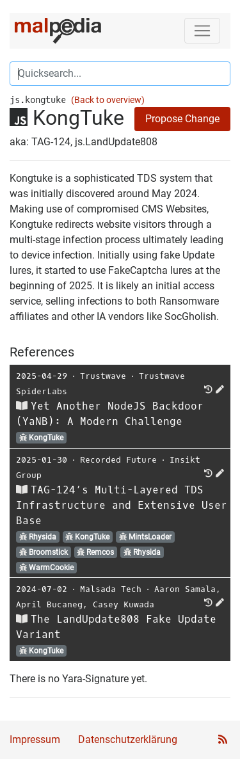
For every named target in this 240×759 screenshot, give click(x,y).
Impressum (35, 739)
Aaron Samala (185, 589)
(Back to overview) (108, 100)
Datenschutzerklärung (127, 739)
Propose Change (182, 119)
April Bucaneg (49, 604)
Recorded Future (118, 459)
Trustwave (103, 376)
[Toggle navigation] (202, 31)
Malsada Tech (110, 589)
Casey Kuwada (123, 604)
